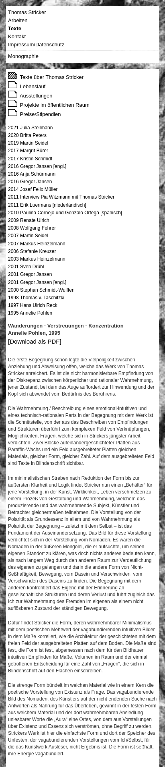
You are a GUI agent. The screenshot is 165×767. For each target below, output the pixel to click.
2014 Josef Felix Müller (32, 189)
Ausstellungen (30, 96)
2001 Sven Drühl (26, 266)
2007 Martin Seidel (28, 235)
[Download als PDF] (34, 341)
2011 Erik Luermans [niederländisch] (47, 205)
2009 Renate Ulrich (28, 220)
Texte (14, 28)
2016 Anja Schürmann (31, 174)
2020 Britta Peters (27, 135)
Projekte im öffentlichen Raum (49, 105)
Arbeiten (17, 20)
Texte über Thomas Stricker (46, 77)
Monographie (23, 56)
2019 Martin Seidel (28, 143)
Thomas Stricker (27, 12)
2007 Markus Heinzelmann (36, 244)
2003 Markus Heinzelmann (36, 259)
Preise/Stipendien (34, 114)
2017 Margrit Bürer (28, 150)
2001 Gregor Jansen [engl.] (37, 282)
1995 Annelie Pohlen (30, 313)
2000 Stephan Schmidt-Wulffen (41, 290)
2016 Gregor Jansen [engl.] (37, 166)
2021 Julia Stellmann (30, 128)
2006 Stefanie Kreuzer (32, 251)
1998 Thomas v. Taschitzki (36, 298)
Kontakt (17, 36)
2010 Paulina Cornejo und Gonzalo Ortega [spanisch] (65, 213)
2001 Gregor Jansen (30, 274)
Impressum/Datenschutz (36, 44)
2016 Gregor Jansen (30, 181)
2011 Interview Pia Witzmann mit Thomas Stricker (61, 197)
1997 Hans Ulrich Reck (32, 305)
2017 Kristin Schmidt (30, 159)
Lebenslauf (26, 86)
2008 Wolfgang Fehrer (32, 228)
